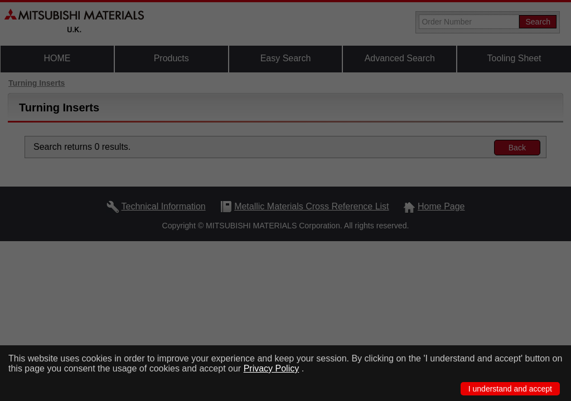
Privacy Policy (271, 368)
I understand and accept (510, 388)
